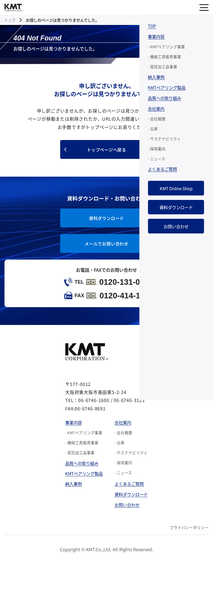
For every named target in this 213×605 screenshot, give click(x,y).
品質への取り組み (80, 467)
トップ (10, 20)
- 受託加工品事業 (77, 457)
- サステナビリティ (131, 457)
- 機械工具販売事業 (79, 447)
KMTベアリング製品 (83, 478)
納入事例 (72, 488)
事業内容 (72, 427)
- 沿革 (120, 447)
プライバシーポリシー (189, 534)
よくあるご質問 (130, 488)
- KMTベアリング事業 (81, 437)
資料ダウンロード (106, 219)
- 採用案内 (124, 467)
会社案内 (124, 427)
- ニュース (123, 477)
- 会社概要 (124, 437)
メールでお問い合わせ (106, 246)
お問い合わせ (128, 510)
